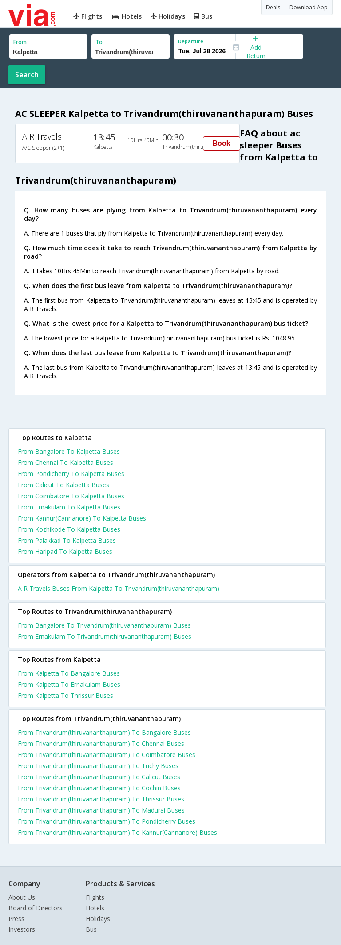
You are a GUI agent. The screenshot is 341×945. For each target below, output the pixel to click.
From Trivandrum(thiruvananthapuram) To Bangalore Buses (104, 732)
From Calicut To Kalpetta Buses (63, 485)
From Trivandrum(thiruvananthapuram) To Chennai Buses (101, 743)
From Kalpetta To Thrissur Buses (65, 695)
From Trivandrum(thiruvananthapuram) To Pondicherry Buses (106, 821)
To (99, 42)
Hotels (95, 908)
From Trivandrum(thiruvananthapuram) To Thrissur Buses (101, 799)
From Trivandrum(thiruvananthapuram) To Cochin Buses (99, 788)
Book (221, 143)
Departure (190, 41)
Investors (21, 929)
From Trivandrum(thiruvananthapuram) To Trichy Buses (98, 765)
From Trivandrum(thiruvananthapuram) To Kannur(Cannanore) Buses (117, 832)
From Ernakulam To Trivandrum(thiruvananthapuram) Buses (104, 636)
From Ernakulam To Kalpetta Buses (69, 507)
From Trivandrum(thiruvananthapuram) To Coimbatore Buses (106, 754)
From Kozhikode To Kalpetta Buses (69, 529)
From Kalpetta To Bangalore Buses (69, 673)
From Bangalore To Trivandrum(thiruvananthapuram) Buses (104, 625)
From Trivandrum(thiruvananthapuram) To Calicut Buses (99, 777)
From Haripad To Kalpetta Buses (65, 551)
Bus (91, 929)
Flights (95, 897)
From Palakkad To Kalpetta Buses (67, 540)
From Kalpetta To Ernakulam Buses (69, 684)
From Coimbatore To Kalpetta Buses (71, 496)
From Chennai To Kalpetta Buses (65, 462)
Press (16, 918)
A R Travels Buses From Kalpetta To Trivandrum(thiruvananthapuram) (118, 588)
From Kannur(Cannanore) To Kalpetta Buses (82, 518)
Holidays (98, 918)
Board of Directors (35, 908)
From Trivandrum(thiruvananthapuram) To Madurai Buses (101, 810)
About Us (21, 897)
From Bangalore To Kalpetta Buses (69, 451)
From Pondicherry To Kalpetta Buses (71, 473)
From (20, 42)
